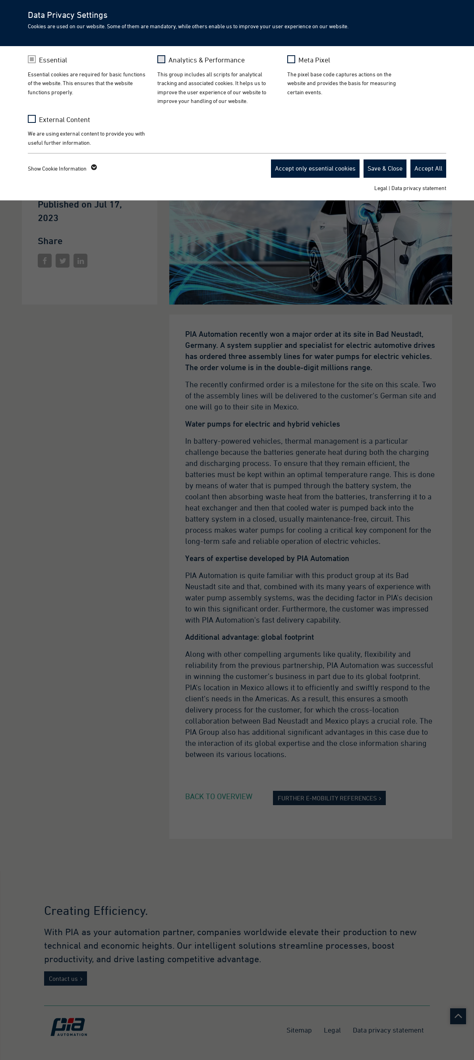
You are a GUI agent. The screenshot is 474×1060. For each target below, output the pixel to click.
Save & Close (385, 168)
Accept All (428, 168)
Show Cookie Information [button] (62, 168)
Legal (380, 187)
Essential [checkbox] (53, 60)
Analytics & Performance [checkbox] (206, 60)
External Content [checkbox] (64, 119)
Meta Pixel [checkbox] (314, 60)
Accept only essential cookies (315, 168)
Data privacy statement (418, 187)
